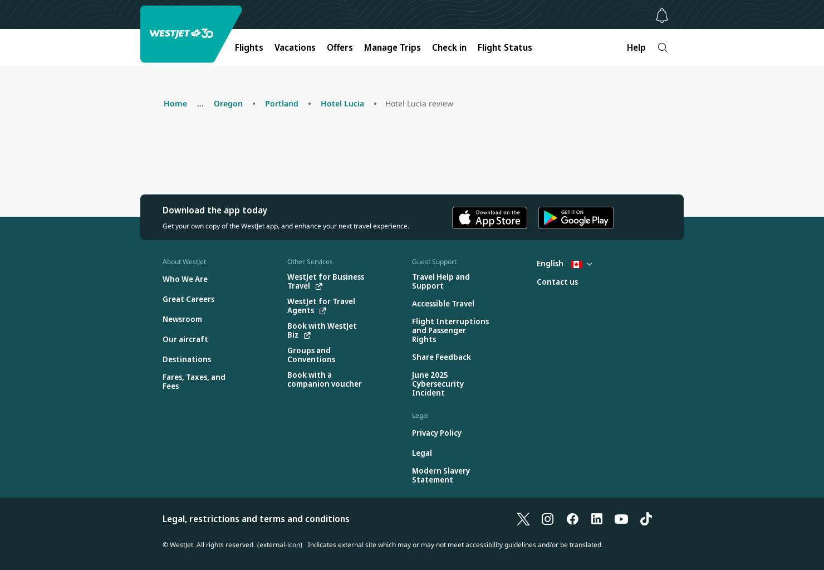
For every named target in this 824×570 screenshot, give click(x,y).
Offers (340, 47)
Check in (449, 47)
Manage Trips (392, 47)
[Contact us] (557, 282)
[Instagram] (548, 519)
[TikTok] (646, 519)
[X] (523, 519)
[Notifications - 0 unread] (662, 16)
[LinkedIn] (597, 519)
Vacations (295, 47)
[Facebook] (572, 519)
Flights (249, 47)
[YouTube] (621, 519)
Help (636, 47)
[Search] (662, 47)
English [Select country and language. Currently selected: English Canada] (564, 263)
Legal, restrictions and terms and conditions (256, 519)
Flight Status (505, 47)
